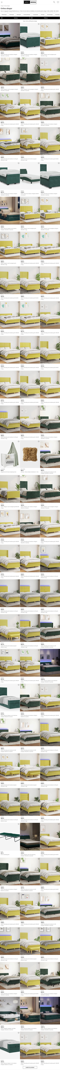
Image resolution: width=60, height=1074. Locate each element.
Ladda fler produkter (30, 1067)
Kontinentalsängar (27, 14)
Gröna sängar (7, 5)
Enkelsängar (11, 14)
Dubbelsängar (4, 14)
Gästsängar (19, 14)
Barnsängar (57, 14)
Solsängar (43, 14)
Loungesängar (35, 14)
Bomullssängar (50, 14)
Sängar (2, 5)
